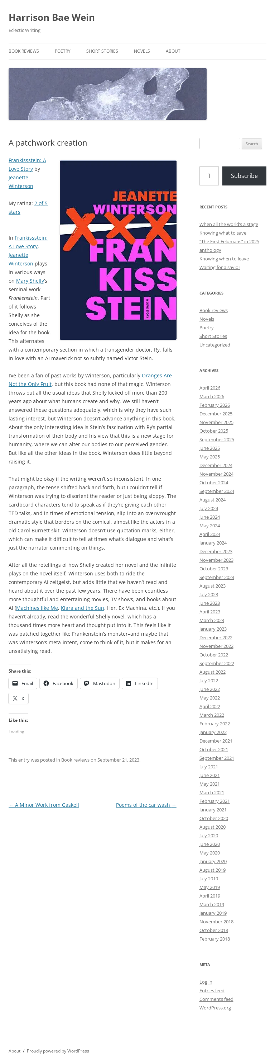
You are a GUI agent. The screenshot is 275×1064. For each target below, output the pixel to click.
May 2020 (209, 852)
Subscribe (244, 176)
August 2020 (212, 827)
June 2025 (209, 448)
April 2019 (209, 896)
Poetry (63, 51)
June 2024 (209, 517)
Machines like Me (37, 607)
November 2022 (216, 646)
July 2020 (208, 835)
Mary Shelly (30, 280)
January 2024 (213, 543)
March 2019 (211, 904)
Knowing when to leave (224, 258)
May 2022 (209, 698)
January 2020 (213, 861)
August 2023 (212, 586)
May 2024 (209, 525)
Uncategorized (214, 345)
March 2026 (211, 396)
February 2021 (214, 801)
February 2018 (214, 939)
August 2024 (212, 499)
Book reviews (24, 51)
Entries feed (212, 990)
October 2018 (213, 930)
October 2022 (213, 654)
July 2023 (208, 594)
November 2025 (216, 422)
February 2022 (214, 723)
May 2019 (209, 887)
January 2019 (213, 913)
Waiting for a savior (219, 267)
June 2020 (209, 844)
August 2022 (212, 672)
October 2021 (213, 749)
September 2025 (216, 439)
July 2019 (208, 878)
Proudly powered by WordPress (58, 1051)
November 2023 (216, 560)
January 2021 (213, 809)
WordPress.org (215, 1007)
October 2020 (213, 818)
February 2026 (214, 405)
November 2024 (216, 474)
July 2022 (208, 680)
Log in (205, 982)
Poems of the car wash (146, 804)
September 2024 (216, 491)
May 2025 (209, 456)
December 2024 (215, 465)
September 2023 (216, 577)
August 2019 (212, 870)
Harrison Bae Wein (52, 17)
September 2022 (216, 663)
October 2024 (213, 482)
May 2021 (209, 784)
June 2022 (209, 689)
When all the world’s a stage (228, 224)
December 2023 (215, 551)
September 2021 (216, 758)
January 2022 (213, 732)
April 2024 (209, 534)
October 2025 (213, 431)
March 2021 (211, 792)
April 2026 (209, 388)
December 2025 (215, 413)
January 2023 (213, 629)
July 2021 (208, 766)
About (173, 51)
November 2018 (216, 921)
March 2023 (211, 620)
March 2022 (211, 715)
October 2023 (213, 568)
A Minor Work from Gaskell (44, 804)
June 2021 (209, 775)
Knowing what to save (222, 233)
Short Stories (102, 51)
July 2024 (208, 508)
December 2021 (215, 741)
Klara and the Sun (82, 607)
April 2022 (209, 706)
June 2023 (209, 603)
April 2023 (209, 611)
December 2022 (215, 637)
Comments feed (216, 999)
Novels (142, 51)
